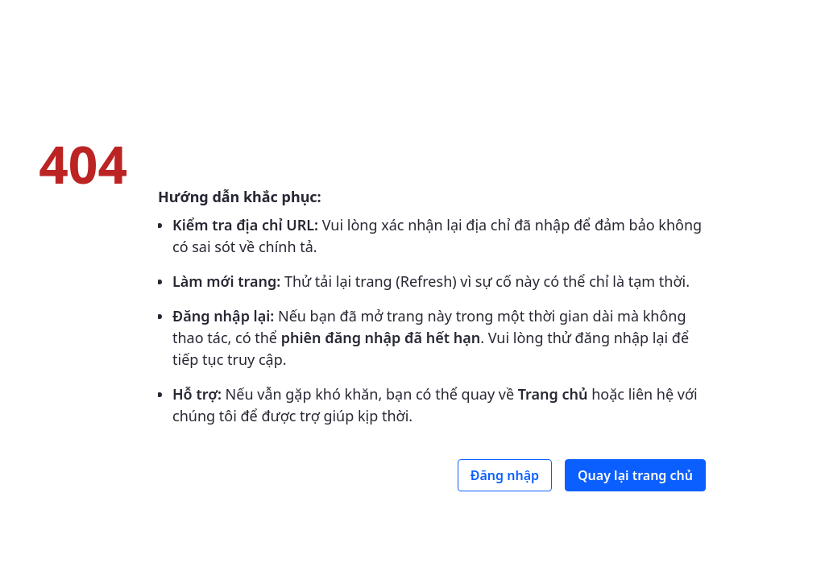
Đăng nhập (505, 475)
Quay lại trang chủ (635, 475)
